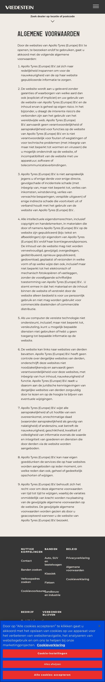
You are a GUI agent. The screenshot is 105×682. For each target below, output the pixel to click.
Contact (26, 560)
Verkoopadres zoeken (30, 580)
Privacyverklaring (78, 558)
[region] (52, 651)
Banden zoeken (31, 569)
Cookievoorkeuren (33, 591)
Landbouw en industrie (52, 593)
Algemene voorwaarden (75, 568)
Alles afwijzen (52, 664)
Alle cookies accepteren (52, 674)
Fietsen (49, 582)
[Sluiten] (99, 626)
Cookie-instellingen (53, 653)
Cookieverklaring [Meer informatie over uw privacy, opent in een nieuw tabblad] (51, 645)
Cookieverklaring (77, 579)
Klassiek (50, 573)
